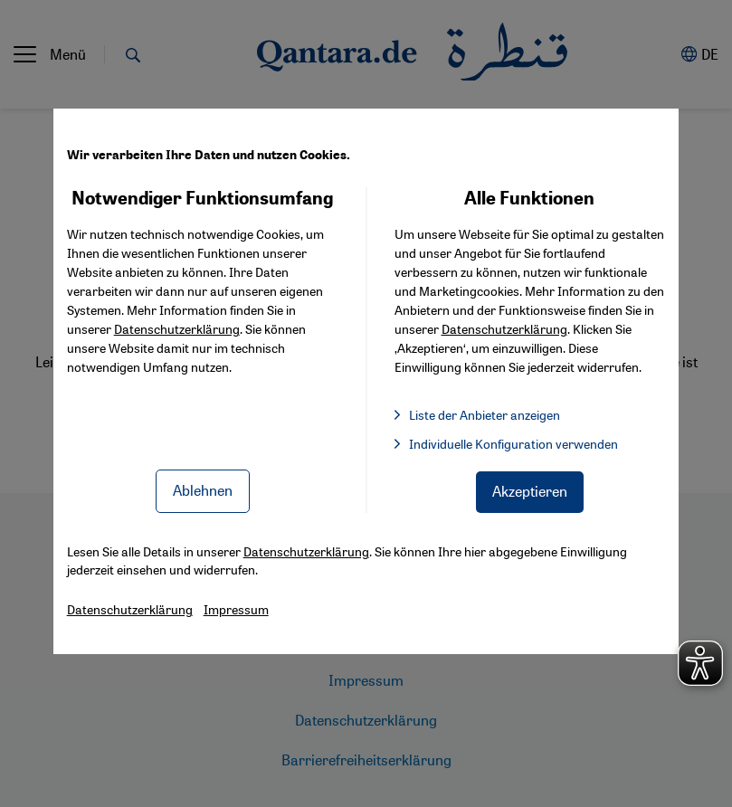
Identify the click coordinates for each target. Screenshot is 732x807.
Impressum (236, 609)
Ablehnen (203, 489)
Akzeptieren (529, 490)
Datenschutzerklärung (177, 328)
